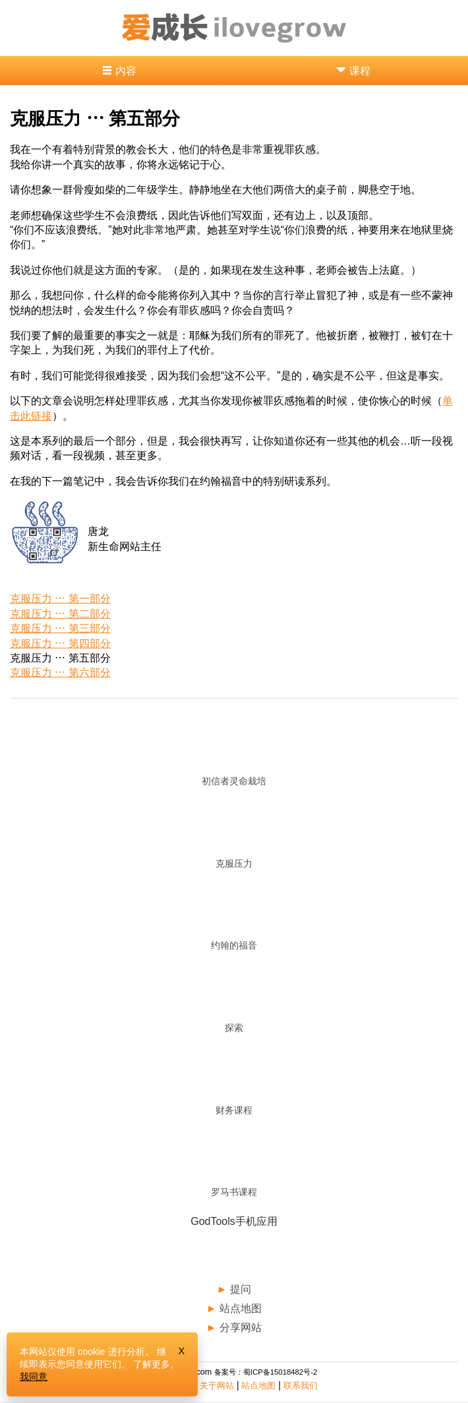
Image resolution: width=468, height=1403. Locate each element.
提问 (240, 1289)
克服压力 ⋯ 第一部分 (60, 598)
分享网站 (240, 1327)
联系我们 (300, 1385)
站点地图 (240, 1308)
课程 (359, 71)
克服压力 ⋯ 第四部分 (60, 643)
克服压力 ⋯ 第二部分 (60, 613)
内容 (125, 71)
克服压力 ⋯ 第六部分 (60, 672)
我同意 (33, 1376)
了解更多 (151, 1364)
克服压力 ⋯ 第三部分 (60, 628)
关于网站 (217, 1385)
